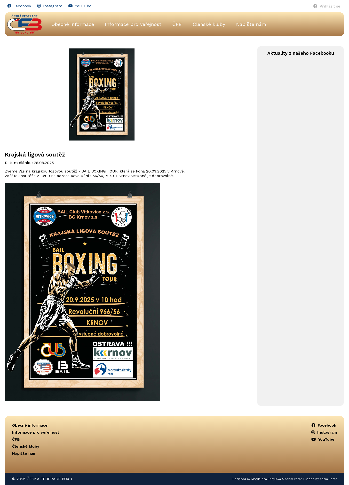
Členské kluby (209, 24)
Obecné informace (72, 24)
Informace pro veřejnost (133, 24)
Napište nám (251, 24)
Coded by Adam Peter (321, 479)
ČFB (177, 24)
